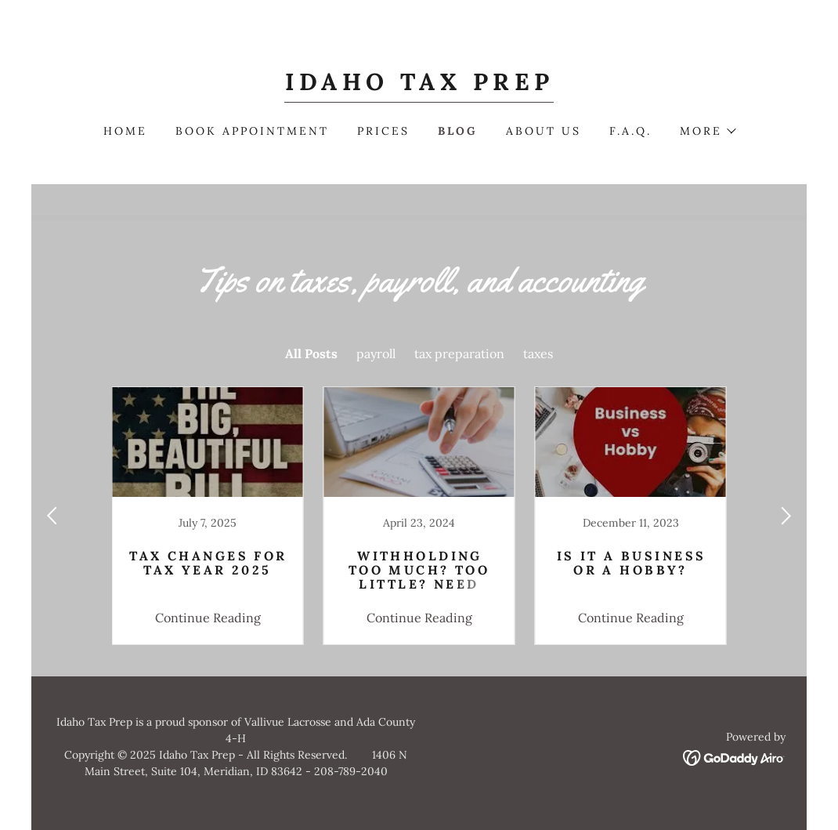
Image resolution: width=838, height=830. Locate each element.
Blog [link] (458, 131)
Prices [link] (383, 131)
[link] (419, 85)
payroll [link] (376, 353)
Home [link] (125, 131)
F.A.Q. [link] (630, 131)
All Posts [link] (311, 353)
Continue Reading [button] (208, 617)
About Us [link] (543, 131)
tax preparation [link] (459, 353)
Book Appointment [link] (252, 131)
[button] (707, 130)
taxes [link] (538, 353)
